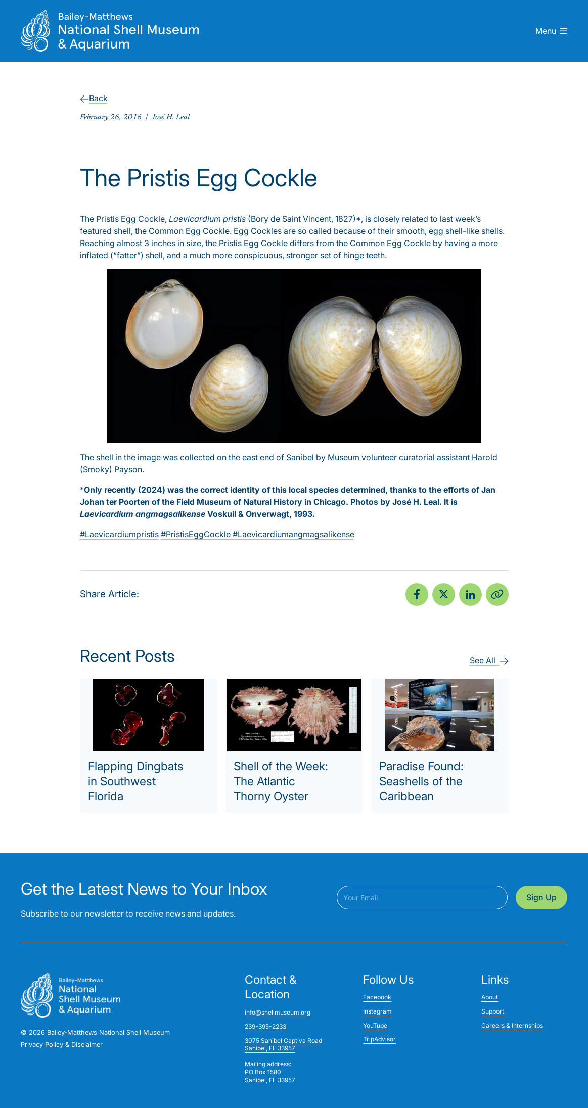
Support (492, 1011)
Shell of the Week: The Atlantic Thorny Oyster (281, 781)
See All (489, 660)
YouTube (375, 1025)
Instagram (377, 1011)
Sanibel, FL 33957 (270, 1048)
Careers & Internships (512, 1025)
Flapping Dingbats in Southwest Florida (136, 781)
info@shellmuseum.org (277, 1012)
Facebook (377, 997)
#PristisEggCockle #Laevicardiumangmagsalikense (257, 534)
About (489, 997)
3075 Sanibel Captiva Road (283, 1040)
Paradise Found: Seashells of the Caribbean (421, 781)
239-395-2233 (265, 1026)
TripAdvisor (379, 1039)
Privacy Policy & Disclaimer (62, 1044)
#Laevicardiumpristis (119, 534)
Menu (551, 31)
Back (94, 98)
